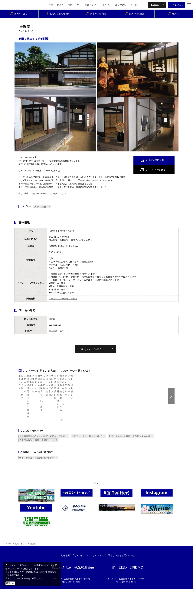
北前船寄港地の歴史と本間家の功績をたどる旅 (42, 420)
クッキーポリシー (20, 578)
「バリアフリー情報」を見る (63, 298)
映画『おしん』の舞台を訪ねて (87, 420)
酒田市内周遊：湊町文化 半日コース (37, 424)
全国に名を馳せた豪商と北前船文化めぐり (129, 420)
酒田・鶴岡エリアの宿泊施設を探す (36, 441)
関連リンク (113, 539)
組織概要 (65, 539)
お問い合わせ (128, 539)
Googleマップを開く (91, 349)
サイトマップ (99, 539)
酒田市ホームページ (58, 330)
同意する (10, 583)
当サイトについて (81, 539)
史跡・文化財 (40, 206)
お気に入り (177, 4)
